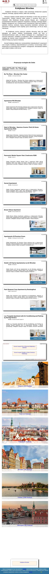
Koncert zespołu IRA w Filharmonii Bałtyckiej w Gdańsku (24, 347)
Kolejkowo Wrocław (24, 562)
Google (24, 569)
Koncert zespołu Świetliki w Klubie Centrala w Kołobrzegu (24, 353)
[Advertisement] (24, 545)
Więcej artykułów (6, 343)
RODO (30, 572)
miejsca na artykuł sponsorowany (40, 359)
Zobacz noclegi (38, 93)
